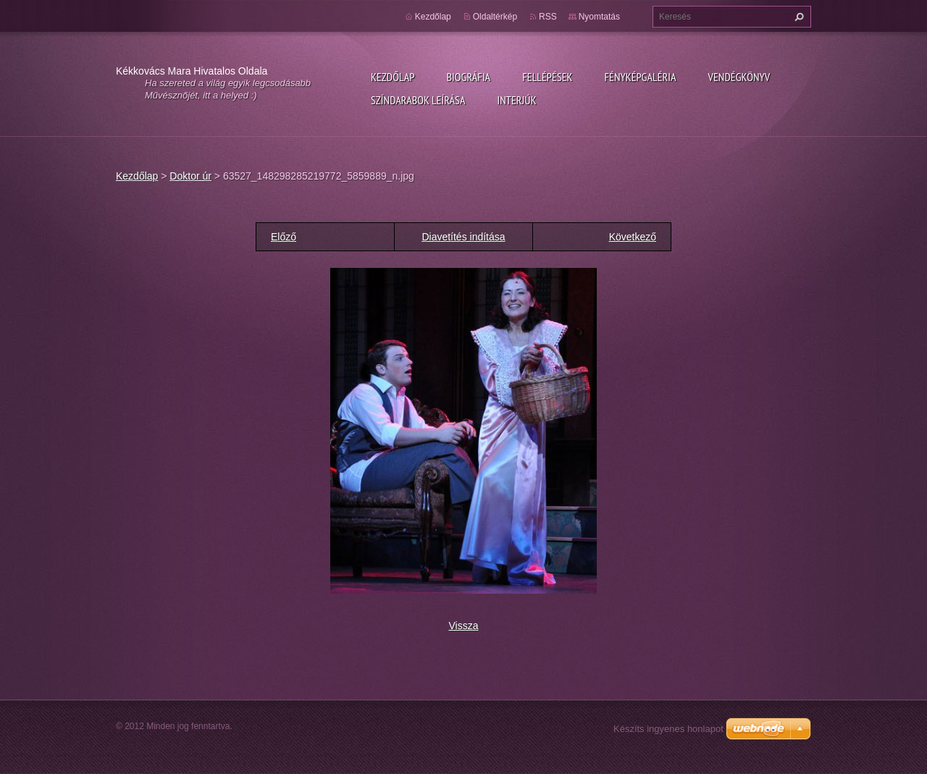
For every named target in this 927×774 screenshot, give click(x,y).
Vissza (464, 625)
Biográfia (468, 77)
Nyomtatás (599, 17)
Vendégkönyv (739, 77)
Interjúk (516, 100)
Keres (797, 17)
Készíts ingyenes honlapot (668, 728)
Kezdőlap (392, 77)
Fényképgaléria (640, 77)
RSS (548, 17)
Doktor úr (190, 176)
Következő (632, 237)
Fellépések (547, 77)
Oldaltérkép (495, 17)
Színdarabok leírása (418, 100)
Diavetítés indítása (463, 237)
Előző (283, 237)
